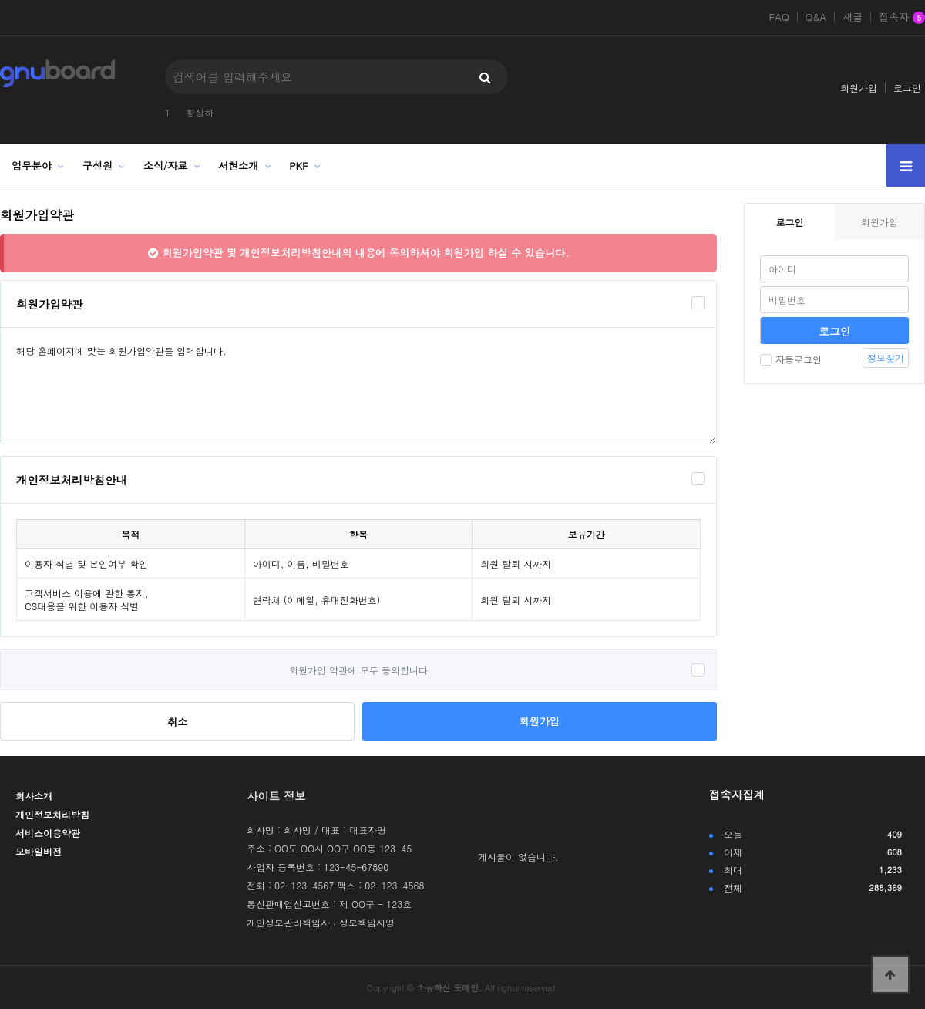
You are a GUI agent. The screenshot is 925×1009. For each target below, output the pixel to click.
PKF (298, 165)
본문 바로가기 (0, 0)
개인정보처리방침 (52, 814)
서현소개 (238, 165)
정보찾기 (885, 357)
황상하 (200, 112)
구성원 (97, 165)
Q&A (816, 17)
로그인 (907, 87)
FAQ (779, 17)
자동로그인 (791, 359)
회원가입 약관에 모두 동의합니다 (358, 670)
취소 (177, 721)
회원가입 (858, 87)
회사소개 (33, 795)
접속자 (902, 18)
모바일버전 (38, 851)
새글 (853, 17)
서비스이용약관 (47, 832)
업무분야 (32, 165)
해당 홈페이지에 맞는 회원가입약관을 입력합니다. (358, 386)
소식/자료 (165, 165)
